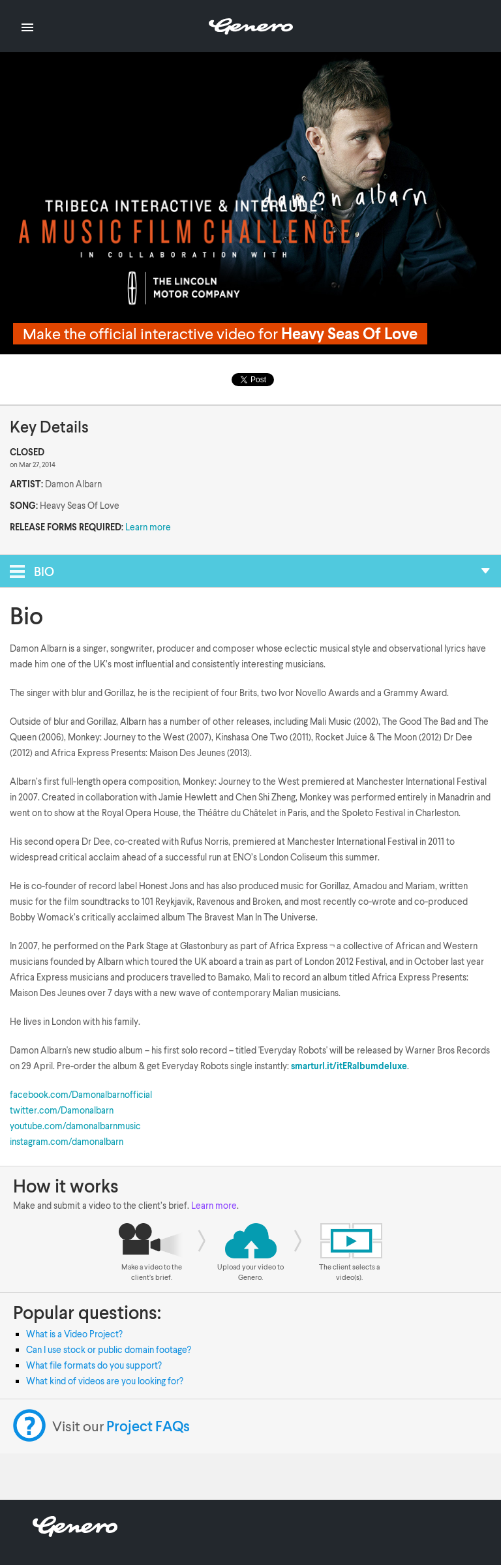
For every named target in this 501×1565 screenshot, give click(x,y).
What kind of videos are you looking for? (104, 1380)
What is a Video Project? (74, 1333)
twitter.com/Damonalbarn (62, 1110)
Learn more (148, 526)
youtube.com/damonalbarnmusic (75, 1125)
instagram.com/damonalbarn (66, 1141)
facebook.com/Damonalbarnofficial (81, 1094)
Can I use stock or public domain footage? (108, 1349)
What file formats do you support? (94, 1365)
